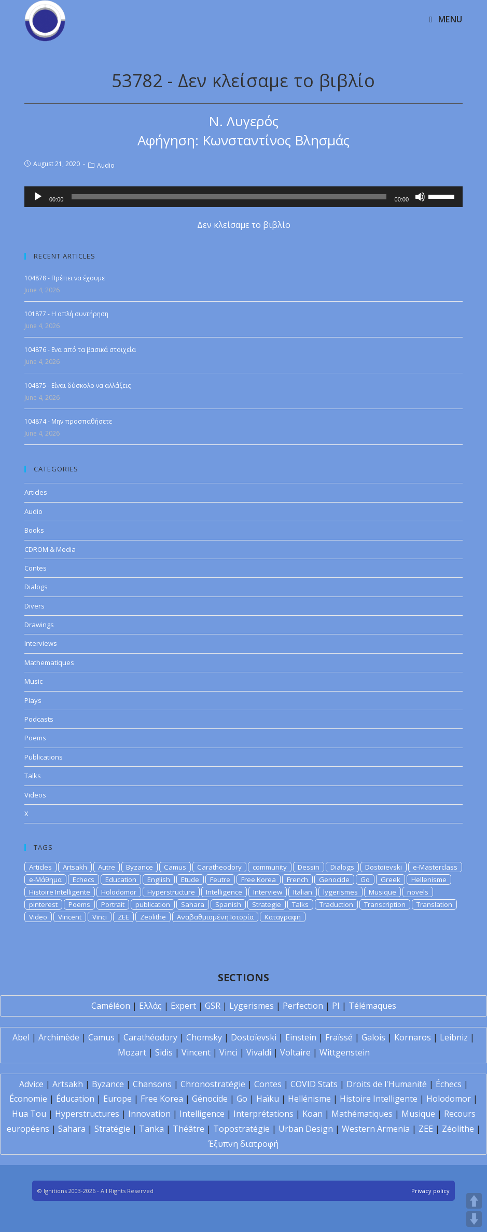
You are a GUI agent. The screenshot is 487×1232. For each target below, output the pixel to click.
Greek (390, 879)
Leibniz (454, 1037)
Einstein (300, 1037)
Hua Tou (29, 1113)
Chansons (152, 1084)
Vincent (69, 917)
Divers (34, 606)
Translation (434, 904)
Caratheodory (219, 867)
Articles (35, 492)
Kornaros (412, 1037)
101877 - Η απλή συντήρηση (66, 313)
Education (120, 879)
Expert (183, 1005)
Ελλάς (150, 1005)
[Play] (38, 197)
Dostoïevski (253, 1037)
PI (336, 1005)
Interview (267, 892)
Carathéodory (150, 1037)
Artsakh (75, 867)
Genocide (334, 879)
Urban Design (306, 1128)
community (270, 867)
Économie (28, 1098)
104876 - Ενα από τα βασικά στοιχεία (80, 349)
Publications (43, 757)
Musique (382, 892)
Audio (106, 165)
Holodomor (118, 892)
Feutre (220, 879)
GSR (212, 1005)
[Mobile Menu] (446, 19)
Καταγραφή (283, 917)
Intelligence (224, 892)
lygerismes (340, 892)
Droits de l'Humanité (386, 1084)
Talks (32, 775)
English (158, 879)
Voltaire (295, 1052)
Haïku (267, 1098)
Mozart (132, 1052)
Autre (106, 867)
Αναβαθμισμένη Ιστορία (215, 917)
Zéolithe (458, 1128)
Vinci (99, 917)
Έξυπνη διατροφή (243, 1143)
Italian (302, 892)
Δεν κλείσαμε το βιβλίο (243, 225)
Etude (190, 879)
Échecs (449, 1084)
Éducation (75, 1098)
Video (38, 917)
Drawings (39, 624)
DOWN (474, 1219)
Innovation (149, 1113)
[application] (243, 196)
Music (33, 681)
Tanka (151, 1128)
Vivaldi (258, 1052)
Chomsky (204, 1037)
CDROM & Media (50, 549)
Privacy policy (430, 1191)
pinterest (43, 904)
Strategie (266, 904)
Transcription (385, 904)
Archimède (58, 1037)
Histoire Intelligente (59, 892)
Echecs (83, 879)
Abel (21, 1037)
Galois (373, 1037)
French (297, 879)
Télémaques (372, 1005)
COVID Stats (314, 1084)
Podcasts (38, 719)
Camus (175, 867)
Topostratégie (241, 1128)
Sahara (192, 904)
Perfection (303, 1005)
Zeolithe (153, 917)
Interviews (40, 643)
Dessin (308, 867)
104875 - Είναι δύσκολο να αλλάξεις (77, 385)
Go (365, 879)
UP (474, 1201)
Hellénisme (309, 1098)
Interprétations (263, 1113)
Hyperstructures (87, 1113)
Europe (117, 1098)
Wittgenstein (344, 1052)
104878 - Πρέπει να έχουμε (64, 278)
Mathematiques (49, 662)
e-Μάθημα (45, 879)
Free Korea (258, 879)
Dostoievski (383, 867)
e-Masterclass (435, 867)
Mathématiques (362, 1113)
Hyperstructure (171, 892)
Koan (312, 1113)
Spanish (228, 904)
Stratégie (112, 1128)
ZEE (123, 917)
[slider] (229, 196)
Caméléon (110, 1005)
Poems (35, 737)
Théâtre (188, 1128)
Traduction (336, 904)
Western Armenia (376, 1128)
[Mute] (420, 197)
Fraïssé (339, 1037)
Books (34, 530)
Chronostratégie (212, 1084)
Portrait (112, 904)
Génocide (210, 1098)
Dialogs (36, 586)
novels (417, 892)
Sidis (164, 1052)
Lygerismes (251, 1005)
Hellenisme (429, 879)
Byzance (139, 867)
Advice (31, 1084)
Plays (32, 700)
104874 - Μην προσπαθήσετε (68, 421)
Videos (35, 795)
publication (152, 904)
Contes (35, 568)
